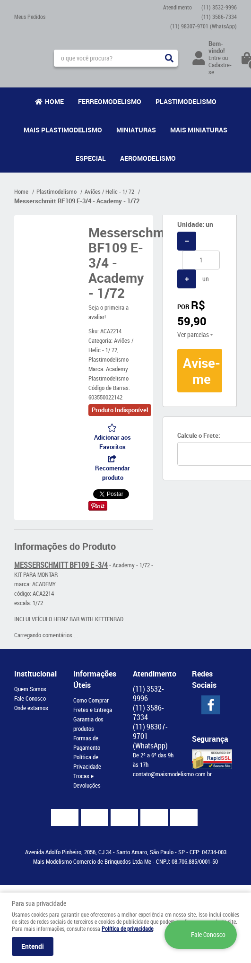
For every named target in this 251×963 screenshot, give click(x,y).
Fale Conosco (30, 698)
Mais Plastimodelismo (63, 129)
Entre (214, 57)
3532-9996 (219, 7)
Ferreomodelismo (109, 101)
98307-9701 (203, 26)
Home (54, 101)
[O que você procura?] (169, 58)
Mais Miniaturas (198, 129)
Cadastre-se (220, 68)
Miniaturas (136, 129)
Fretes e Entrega (92, 709)
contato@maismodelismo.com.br (172, 774)
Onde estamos (31, 707)
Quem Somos (30, 689)
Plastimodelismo (186, 101)
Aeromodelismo (148, 158)
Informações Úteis (94, 679)
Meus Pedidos (29, 16)
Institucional (35, 673)
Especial (91, 158)
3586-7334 (219, 16)
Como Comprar (91, 700)
